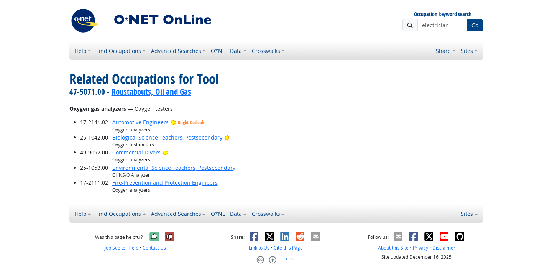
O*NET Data (226, 50)
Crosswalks (266, 50)
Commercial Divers (136, 152)
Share (443, 50)
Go (475, 25)
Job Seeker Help (121, 248)
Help (81, 50)
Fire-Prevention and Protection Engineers (165, 182)
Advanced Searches (176, 50)
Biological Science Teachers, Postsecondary (167, 137)
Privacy (420, 248)
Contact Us (154, 248)
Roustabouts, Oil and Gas (151, 91)
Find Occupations (118, 50)
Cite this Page (288, 248)
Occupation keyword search (443, 14)
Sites (467, 50)
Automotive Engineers (140, 122)
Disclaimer (443, 248)
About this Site (393, 248)
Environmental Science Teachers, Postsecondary (173, 167)
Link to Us (259, 248)
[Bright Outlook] (227, 137)
